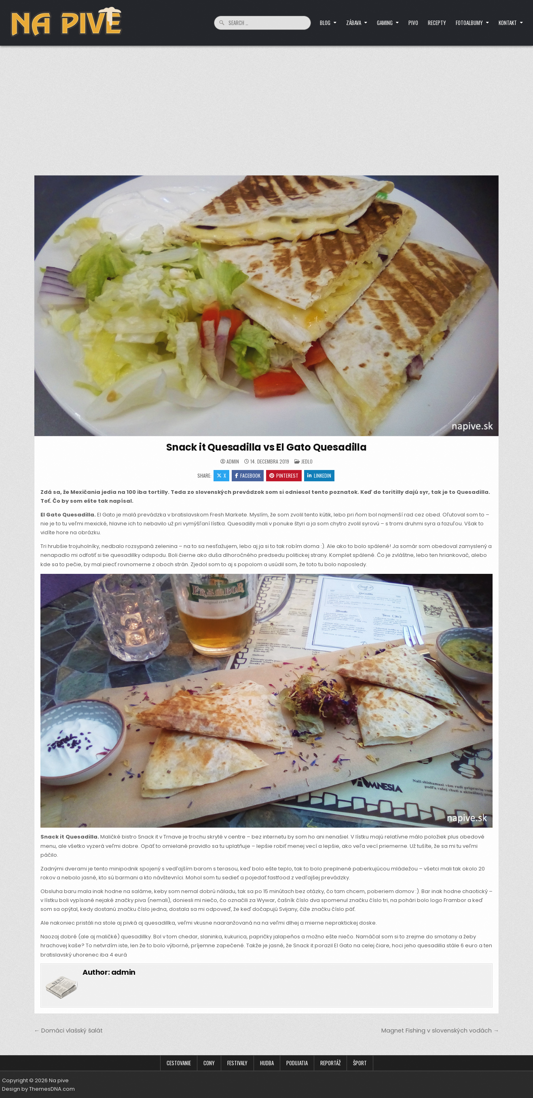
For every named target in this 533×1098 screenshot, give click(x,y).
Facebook (247, 475)
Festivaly (237, 1063)
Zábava (353, 23)
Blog (325, 23)
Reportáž (330, 1063)
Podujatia (297, 1063)
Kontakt (508, 23)
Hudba (267, 1063)
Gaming (385, 23)
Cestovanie (179, 1063)
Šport (360, 1063)
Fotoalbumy (469, 23)
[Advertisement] (266, 106)
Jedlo (307, 461)
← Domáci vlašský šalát (68, 1030)
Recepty (437, 23)
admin (232, 461)
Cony (209, 1063)
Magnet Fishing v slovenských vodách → (440, 1030)
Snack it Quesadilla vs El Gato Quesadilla (266, 447)
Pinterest (283, 475)
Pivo (413, 23)
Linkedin (319, 475)
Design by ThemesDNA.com (38, 1089)
